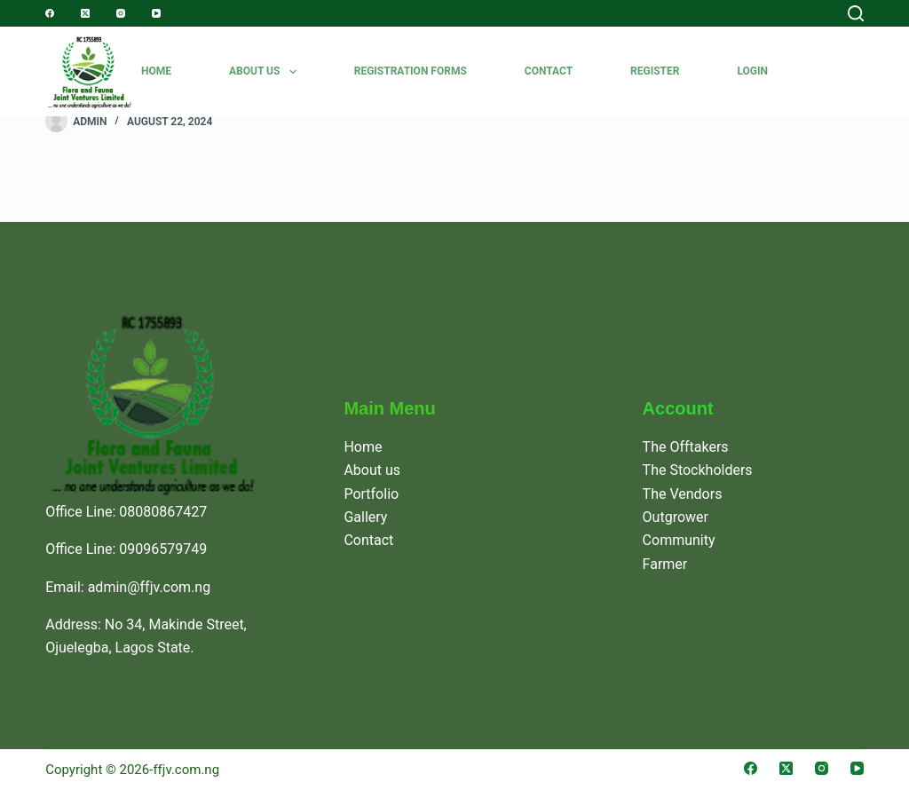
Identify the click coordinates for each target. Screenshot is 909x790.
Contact (368, 540)
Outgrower (675, 517)
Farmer (665, 564)
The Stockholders (698, 470)
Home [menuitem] (156, 71)
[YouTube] (156, 13)
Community (679, 540)
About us (372, 470)
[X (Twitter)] (85, 13)
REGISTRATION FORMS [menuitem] (410, 71)
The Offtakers (686, 446)
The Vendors (683, 494)
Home (363, 446)
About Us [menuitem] (266, 72)
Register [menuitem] (654, 71)
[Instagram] (120, 13)
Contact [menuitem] (549, 71)
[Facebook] (49, 13)
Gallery (365, 517)
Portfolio (371, 494)
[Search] (856, 13)
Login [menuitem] (752, 71)
